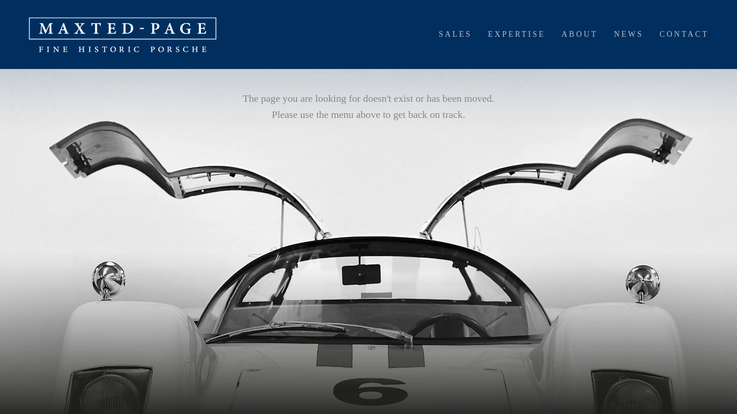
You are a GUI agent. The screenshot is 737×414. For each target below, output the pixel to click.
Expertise (517, 34)
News (628, 34)
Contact (684, 34)
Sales (455, 34)
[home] (122, 35)
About (579, 34)
